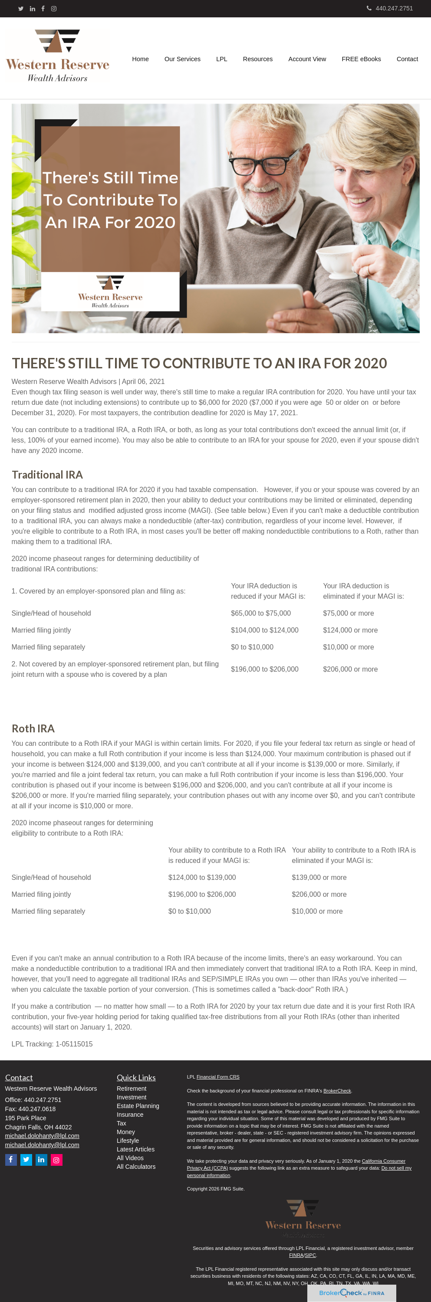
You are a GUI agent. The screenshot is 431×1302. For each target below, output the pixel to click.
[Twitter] (21, 8)
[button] (182, 58)
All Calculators (136, 1166)
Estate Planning (138, 1105)
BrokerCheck (337, 1090)
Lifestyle (128, 1140)
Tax (121, 1123)
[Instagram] (53, 8)
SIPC (310, 1255)
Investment (131, 1097)
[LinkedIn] (32, 8)
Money (126, 1131)
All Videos (130, 1157)
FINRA (296, 1255)
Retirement (131, 1088)
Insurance (130, 1114)
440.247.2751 (390, 8)
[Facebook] (43, 8)
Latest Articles (136, 1149)
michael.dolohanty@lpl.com (42, 1135)
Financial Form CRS (218, 1076)
